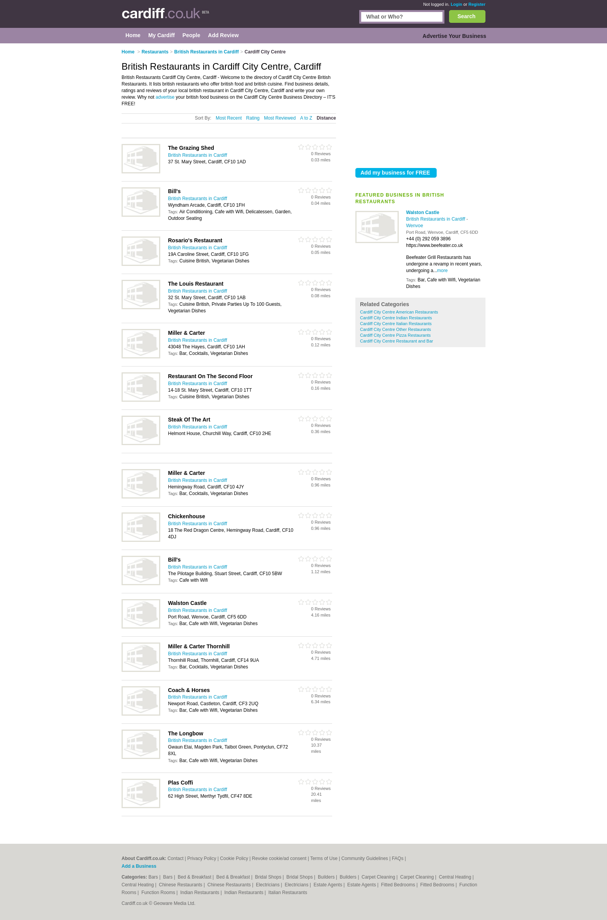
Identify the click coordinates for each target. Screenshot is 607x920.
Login (456, 4)
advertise (165, 97)
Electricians (268, 884)
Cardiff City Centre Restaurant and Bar (396, 341)
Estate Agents (328, 884)
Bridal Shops (269, 877)
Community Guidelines (364, 858)
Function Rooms (159, 892)
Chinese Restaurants (181, 884)
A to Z (306, 118)
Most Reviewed (280, 118)
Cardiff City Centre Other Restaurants (395, 329)
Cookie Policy (234, 858)
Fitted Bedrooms (398, 884)
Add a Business (139, 866)
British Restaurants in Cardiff (436, 219)
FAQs (397, 858)
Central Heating (456, 877)
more (442, 270)
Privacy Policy (201, 858)
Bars (153, 877)
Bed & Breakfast (195, 877)
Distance (326, 118)
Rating (253, 118)
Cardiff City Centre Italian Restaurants (396, 323)
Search (467, 16)
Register (476, 4)
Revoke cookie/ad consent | (281, 858)
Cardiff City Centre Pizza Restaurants (395, 335)
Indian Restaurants (200, 892)
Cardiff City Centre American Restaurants (399, 312)
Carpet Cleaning (379, 877)
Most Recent (229, 118)
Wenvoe (414, 225)
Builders (327, 877)
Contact (175, 858)
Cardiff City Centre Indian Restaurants (396, 317)
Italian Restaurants (287, 892)
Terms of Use (324, 858)
